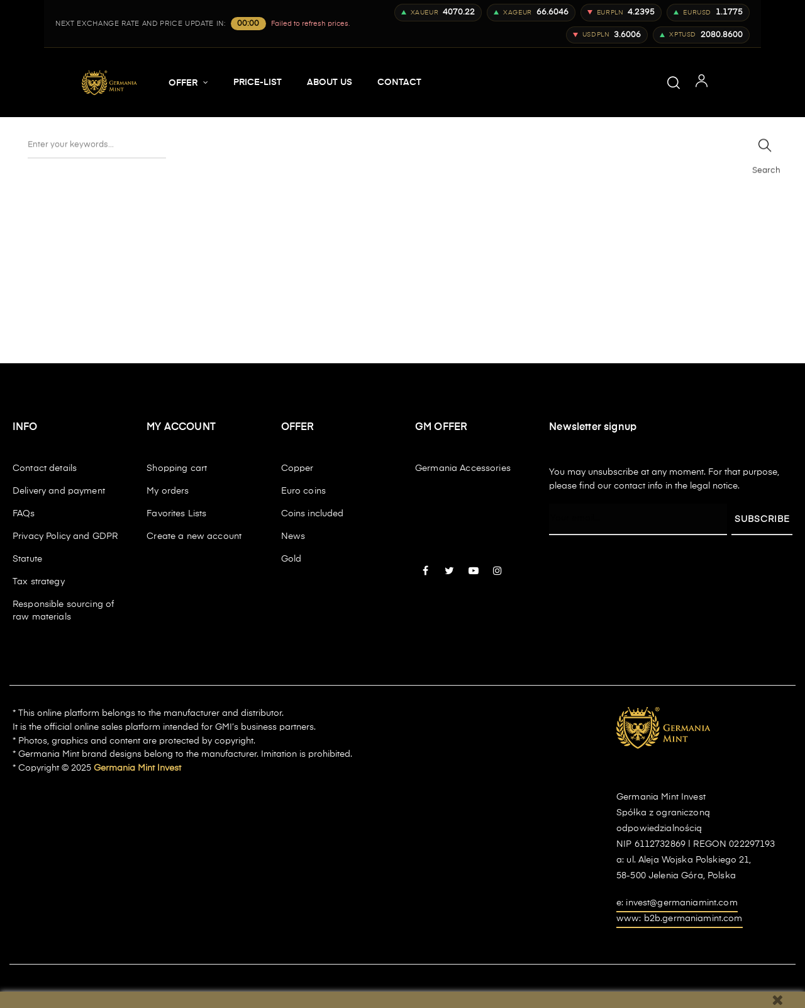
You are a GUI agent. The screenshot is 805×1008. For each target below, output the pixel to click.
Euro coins (303, 491)
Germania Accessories (463, 468)
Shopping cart (177, 468)
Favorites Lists (176, 513)
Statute (27, 559)
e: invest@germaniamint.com (677, 902)
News (293, 536)
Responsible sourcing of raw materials (63, 610)
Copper (297, 468)
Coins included (312, 513)
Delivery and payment (59, 491)
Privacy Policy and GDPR (65, 536)
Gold (291, 559)
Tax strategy (39, 581)
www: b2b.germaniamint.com (679, 918)
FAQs (24, 513)
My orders (168, 491)
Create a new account (194, 536)
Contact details (45, 468)
